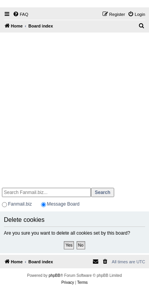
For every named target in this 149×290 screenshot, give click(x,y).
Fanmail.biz (20, 204)
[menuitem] (20, 14)
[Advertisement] (73, 106)
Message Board (63, 204)
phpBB (54, 275)
